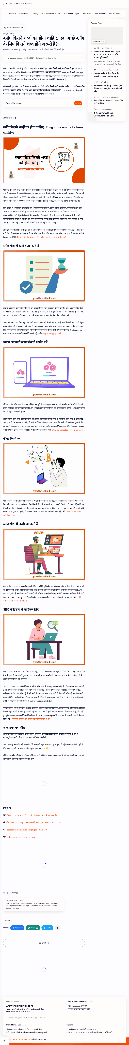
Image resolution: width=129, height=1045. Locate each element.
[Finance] (16, 15)
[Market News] (118, 15)
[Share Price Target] (74, 15)
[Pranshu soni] (20, 59)
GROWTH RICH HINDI (16, 4)
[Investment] (27, 15)
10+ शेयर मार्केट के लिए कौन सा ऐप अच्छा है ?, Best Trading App (106, 76)
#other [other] (16, 919)
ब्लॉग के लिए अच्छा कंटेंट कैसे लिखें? (44, 519)
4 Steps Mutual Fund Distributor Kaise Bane (104, 115)
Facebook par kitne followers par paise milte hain (36, 829)
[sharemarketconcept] (110, 71)
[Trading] (39, 15)
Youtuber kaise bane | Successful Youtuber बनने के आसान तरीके (42, 814)
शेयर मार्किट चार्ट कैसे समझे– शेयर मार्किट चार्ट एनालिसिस (108, 103)
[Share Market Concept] (54, 15)
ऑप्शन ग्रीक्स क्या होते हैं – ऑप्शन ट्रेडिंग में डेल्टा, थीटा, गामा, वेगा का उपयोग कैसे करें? (108, 90)
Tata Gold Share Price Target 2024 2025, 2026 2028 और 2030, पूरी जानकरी (107, 56)
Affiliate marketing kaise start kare (31, 836)
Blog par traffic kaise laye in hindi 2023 (37, 439)
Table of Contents (22, 108)
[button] (27, 927)
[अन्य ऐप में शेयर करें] (67, 927)
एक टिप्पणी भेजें (48, 942)
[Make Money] (104, 15)
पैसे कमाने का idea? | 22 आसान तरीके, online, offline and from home (43, 822)
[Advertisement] (49, 782)
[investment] (108, 111)
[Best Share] (90, 15)
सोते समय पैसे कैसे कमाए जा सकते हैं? (59, 598)
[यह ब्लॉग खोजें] (52, 3)
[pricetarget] (108, 49)
